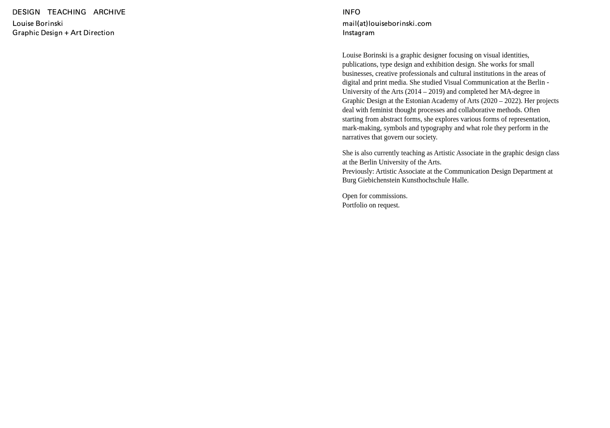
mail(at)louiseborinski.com (387, 23)
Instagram (358, 32)
